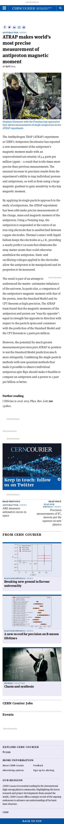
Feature (20, 683)
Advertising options (13, 770)
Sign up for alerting (43, 770)
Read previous (11, 501)
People (8, 683)
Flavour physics (48, 505)
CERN (5, 812)
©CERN (6, 752)
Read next (55, 501)
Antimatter (10, 32)
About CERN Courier (13, 765)
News (23, 32)
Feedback (38, 765)
